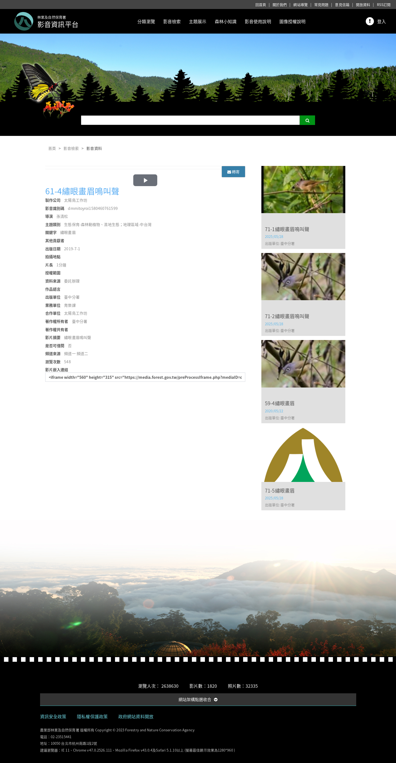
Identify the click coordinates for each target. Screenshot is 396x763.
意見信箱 (342, 4)
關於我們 (280, 4)
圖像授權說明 (292, 21)
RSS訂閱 (384, 4)
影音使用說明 (258, 21)
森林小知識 (226, 21)
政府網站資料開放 (135, 716)
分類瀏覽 (146, 21)
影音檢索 (172, 21)
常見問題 (321, 4)
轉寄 (233, 171)
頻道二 (82, 353)
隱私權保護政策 (92, 716)
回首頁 (260, 4)
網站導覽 (300, 4)
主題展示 (197, 21)
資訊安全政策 (53, 716)
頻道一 (69, 353)
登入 (381, 21)
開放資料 (363, 4)
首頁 (52, 148)
